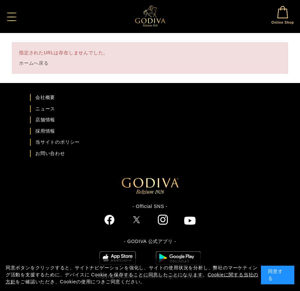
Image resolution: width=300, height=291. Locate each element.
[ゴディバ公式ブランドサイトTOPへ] (150, 192)
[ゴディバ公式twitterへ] (136, 221)
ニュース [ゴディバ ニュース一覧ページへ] (45, 108)
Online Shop (282, 15)
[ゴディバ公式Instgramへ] (163, 221)
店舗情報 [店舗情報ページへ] (45, 119)
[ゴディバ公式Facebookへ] (109, 221)
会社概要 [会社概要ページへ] (45, 97)
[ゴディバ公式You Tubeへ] (189, 221)
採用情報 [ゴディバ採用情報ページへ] (45, 131)
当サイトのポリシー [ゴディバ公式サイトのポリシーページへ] (57, 142)
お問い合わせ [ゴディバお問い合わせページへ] (50, 153)
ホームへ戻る (34, 63)
